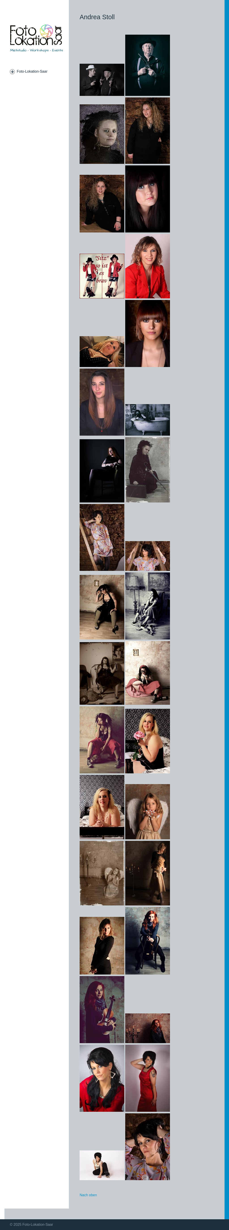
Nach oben (88, 1195)
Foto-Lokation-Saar (32, 71)
